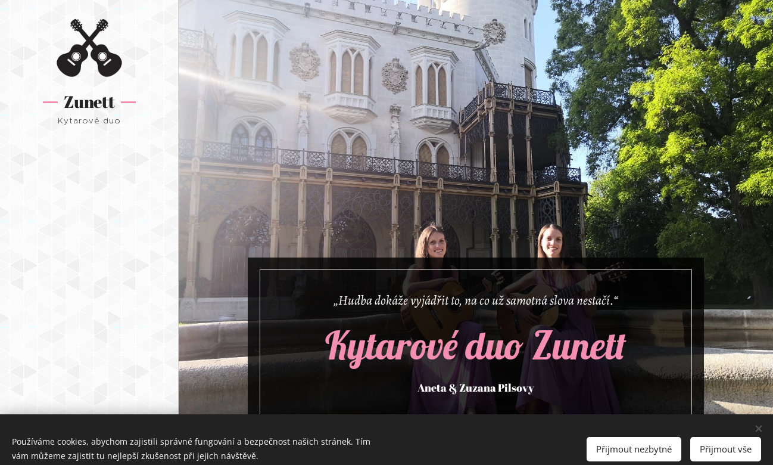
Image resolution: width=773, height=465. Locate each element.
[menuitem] (89, 203)
